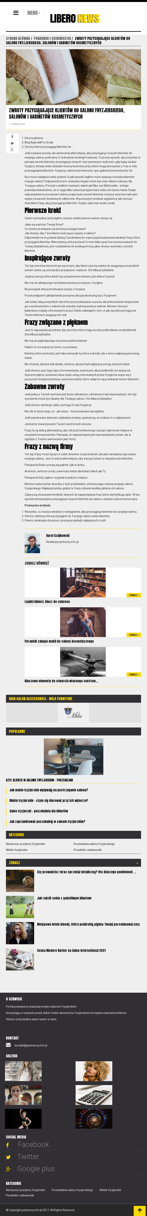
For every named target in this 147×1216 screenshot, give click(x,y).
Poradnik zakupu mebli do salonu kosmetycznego (59, 641)
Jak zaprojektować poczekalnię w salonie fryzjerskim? (47, 821)
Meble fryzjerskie (17, 849)
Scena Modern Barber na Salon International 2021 (71, 950)
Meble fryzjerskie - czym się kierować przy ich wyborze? (49, 800)
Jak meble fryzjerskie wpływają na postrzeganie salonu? (49, 790)
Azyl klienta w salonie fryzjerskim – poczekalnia (39, 780)
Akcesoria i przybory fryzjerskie (25, 844)
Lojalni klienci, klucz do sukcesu (47, 601)
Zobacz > (134, 595)
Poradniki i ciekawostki (88, 849)
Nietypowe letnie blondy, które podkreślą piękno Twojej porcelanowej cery (88, 924)
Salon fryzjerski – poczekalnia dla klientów (39, 811)
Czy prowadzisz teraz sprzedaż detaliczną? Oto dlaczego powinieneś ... (86, 872)
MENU (32, 13)
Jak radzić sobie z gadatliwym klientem (64, 898)
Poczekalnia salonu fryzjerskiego (94, 844)
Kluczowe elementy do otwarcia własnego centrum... (61, 681)
